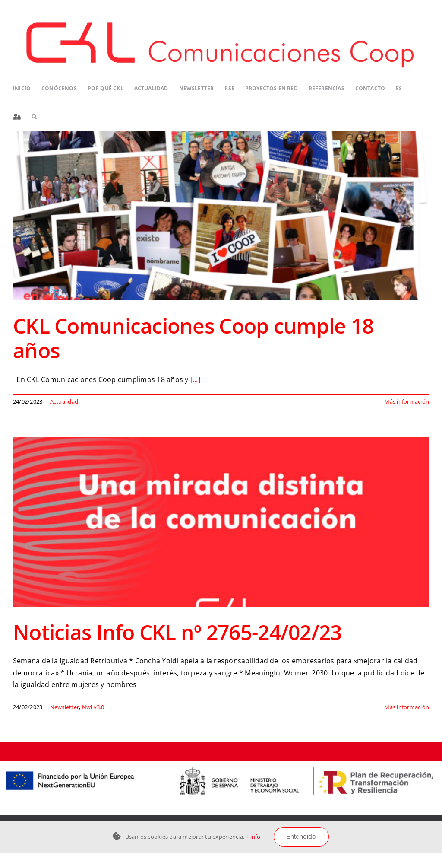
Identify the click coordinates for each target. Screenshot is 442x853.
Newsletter (64, 707)
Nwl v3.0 (93, 707)
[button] (34, 117)
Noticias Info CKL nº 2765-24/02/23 (177, 632)
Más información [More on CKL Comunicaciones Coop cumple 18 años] (406, 401)
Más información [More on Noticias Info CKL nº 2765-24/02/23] (406, 707)
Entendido (301, 836)
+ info (253, 836)
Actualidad (64, 401)
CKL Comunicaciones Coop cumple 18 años (193, 338)
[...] (195, 379)
